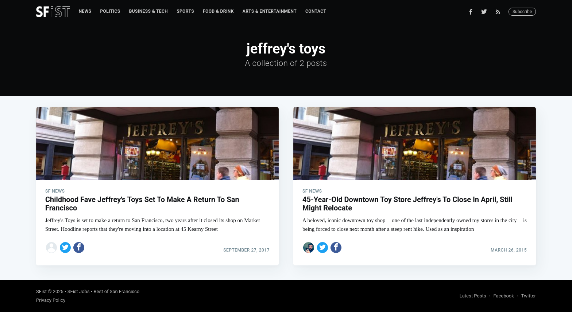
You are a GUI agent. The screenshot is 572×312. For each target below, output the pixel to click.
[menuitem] (85, 11)
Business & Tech (148, 11)
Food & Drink (218, 11)
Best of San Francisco (116, 291)
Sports (185, 11)
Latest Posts (473, 296)
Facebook (503, 296)
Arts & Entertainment (270, 11)
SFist (41, 291)
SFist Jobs (78, 291)
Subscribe (522, 11)
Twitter (528, 296)
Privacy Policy (50, 300)
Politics (110, 11)
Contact (315, 11)
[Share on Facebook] (79, 247)
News (85, 11)
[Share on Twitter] (65, 247)
